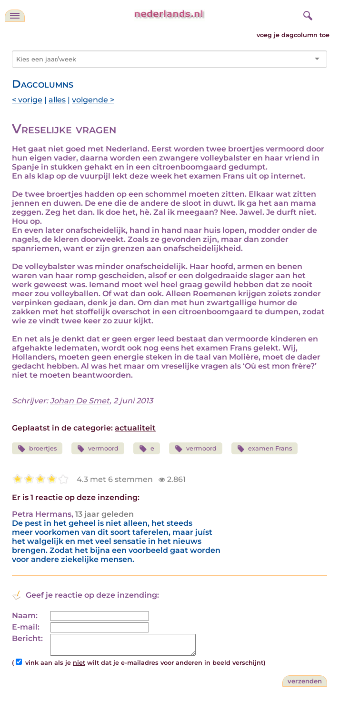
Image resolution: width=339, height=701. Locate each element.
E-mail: (26, 626)
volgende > (93, 99)
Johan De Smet (80, 400)
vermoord (98, 449)
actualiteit (135, 427)
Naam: (25, 615)
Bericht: (27, 638)
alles (57, 99)
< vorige (27, 99)
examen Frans (264, 449)
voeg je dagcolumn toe (293, 35)
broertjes (37, 449)
